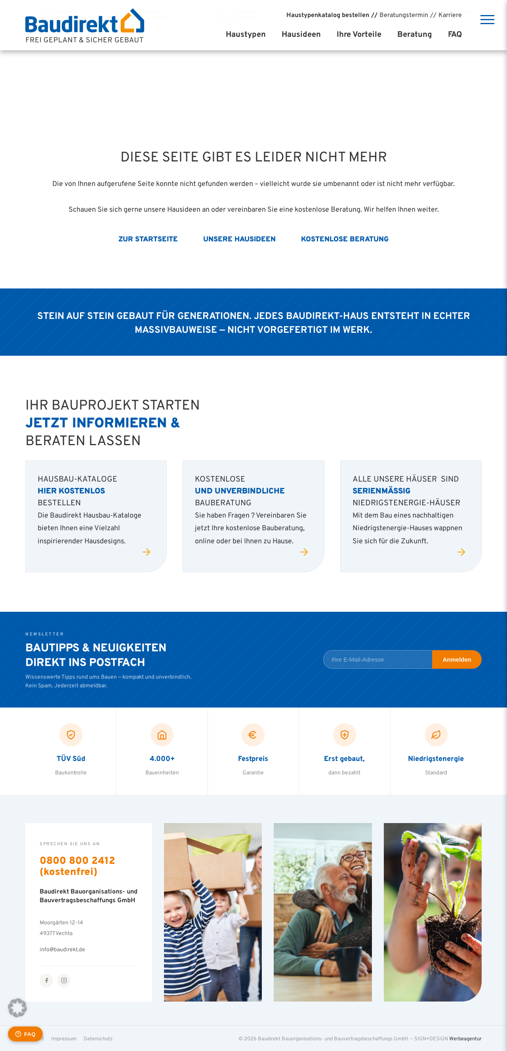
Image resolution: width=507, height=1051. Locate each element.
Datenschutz (98, 1038)
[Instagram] (64, 980)
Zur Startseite (148, 238)
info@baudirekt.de (62, 949)
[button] (17, 1007)
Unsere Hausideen (239, 238)
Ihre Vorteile (359, 34)
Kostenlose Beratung (345, 238)
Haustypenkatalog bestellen (327, 14)
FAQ (455, 34)
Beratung (414, 34)
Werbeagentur (465, 1038)
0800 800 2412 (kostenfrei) (77, 866)
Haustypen (246, 34)
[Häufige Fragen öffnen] (25, 1034)
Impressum (63, 1038)
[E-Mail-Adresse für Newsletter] (377, 659)
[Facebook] (46, 980)
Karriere (450, 14)
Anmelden (456, 659)
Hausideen (301, 34)
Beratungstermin (403, 14)
